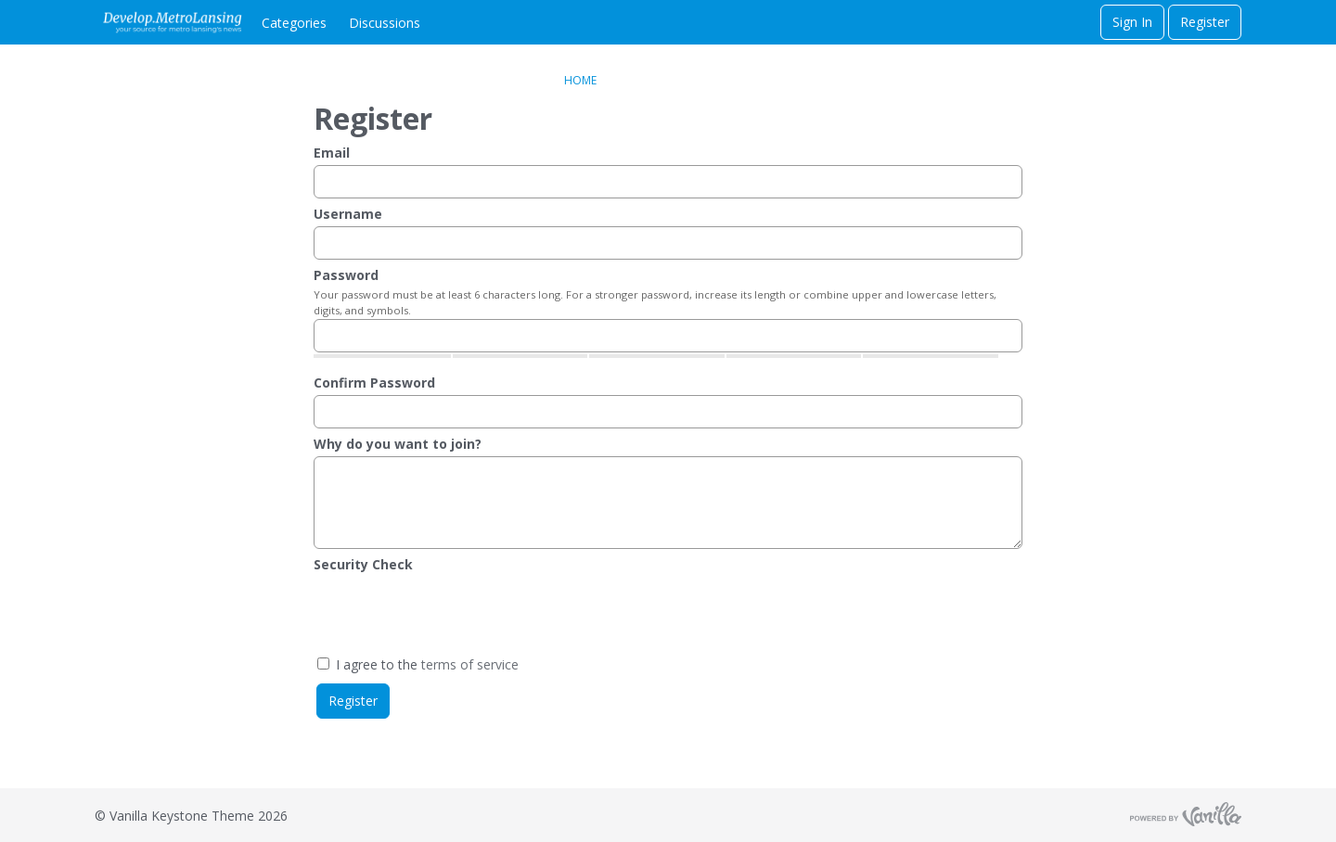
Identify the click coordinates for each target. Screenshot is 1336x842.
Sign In (1132, 22)
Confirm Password (374, 382)
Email (332, 152)
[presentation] (455, 613)
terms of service (470, 664)
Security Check (363, 564)
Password (346, 275)
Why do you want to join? (398, 444)
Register (1204, 22)
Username (348, 214)
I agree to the (418, 664)
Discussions (384, 23)
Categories (294, 23)
